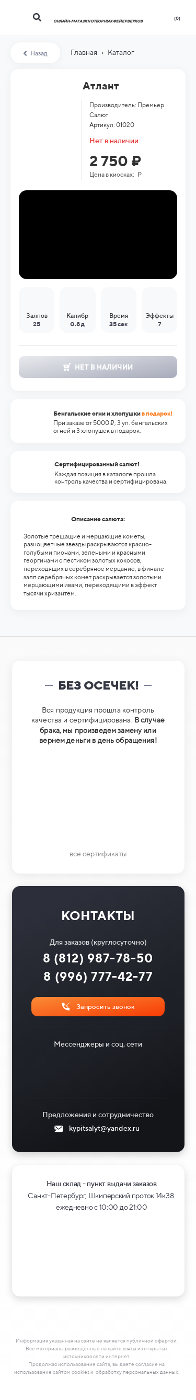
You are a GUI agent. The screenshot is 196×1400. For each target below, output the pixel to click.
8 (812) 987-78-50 (98, 958)
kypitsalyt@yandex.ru (104, 1128)
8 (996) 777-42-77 (98, 976)
